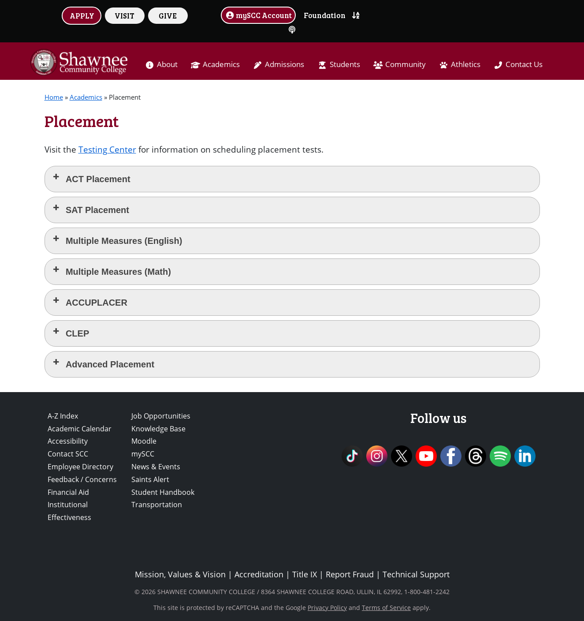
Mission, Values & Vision (180, 574)
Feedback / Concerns (82, 479)
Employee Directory (80, 466)
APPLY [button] (82, 15)
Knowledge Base (158, 429)
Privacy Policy (327, 607)
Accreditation (258, 574)
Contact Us (524, 64)
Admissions (284, 64)
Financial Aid (68, 492)
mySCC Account (258, 15)
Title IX (304, 574)
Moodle (143, 441)
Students (345, 64)
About (167, 64)
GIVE (168, 15)
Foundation (325, 15)
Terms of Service (386, 607)
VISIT (124, 15)
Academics (221, 64)
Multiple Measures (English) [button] (117, 240)
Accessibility (68, 441)
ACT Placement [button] (91, 178)
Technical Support (416, 574)
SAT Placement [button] (91, 209)
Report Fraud (350, 574)
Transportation (156, 504)
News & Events (155, 466)
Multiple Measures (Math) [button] (111, 271)
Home (54, 97)
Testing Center (107, 149)
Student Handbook (162, 492)
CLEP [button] (70, 332)
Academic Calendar (80, 429)
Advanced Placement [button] (103, 363)
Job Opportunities (160, 416)
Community (405, 64)
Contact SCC (68, 454)
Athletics (465, 64)
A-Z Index (63, 416)
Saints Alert (150, 479)
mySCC (142, 454)
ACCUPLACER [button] (89, 301)
